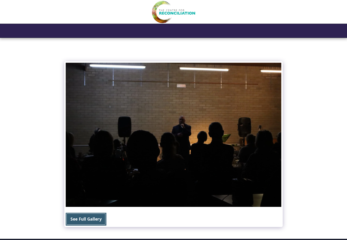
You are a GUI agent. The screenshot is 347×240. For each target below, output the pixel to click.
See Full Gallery (86, 219)
